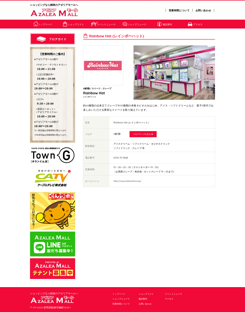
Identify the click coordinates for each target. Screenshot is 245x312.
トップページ (45, 24)
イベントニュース (106, 24)
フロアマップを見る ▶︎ (143, 134)
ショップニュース (136, 24)
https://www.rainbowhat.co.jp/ (127, 181)
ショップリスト (76, 24)
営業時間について (179, 10)
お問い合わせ (203, 10)
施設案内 (167, 24)
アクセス (198, 24)
